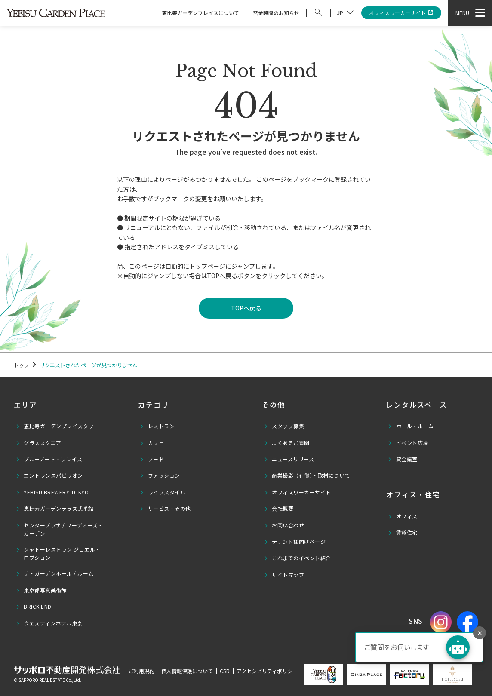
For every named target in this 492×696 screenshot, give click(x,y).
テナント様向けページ (295, 542)
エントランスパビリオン (49, 475)
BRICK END (33, 606)
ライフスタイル (162, 492)
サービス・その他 (165, 508)
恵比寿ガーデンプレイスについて (200, 12)
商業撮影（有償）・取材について (307, 475)
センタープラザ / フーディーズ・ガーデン (59, 529)
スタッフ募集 (284, 426)
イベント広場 (407, 443)
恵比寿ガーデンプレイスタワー (57, 426)
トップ (21, 364)
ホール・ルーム (410, 426)
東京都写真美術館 (41, 590)
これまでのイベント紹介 (297, 558)
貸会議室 (402, 459)
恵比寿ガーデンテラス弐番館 (54, 508)
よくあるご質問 (287, 443)
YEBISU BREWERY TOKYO (52, 492)
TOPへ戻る (246, 308)
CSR (225, 671)
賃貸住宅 (402, 533)
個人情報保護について (187, 671)
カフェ (151, 443)
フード (151, 459)
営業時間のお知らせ (276, 12)
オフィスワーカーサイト (401, 13)
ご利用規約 (141, 671)
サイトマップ (284, 575)
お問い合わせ (284, 525)
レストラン (157, 426)
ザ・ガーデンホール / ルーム (54, 573)
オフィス (402, 516)
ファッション (159, 475)
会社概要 (279, 508)
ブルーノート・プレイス (49, 459)
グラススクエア (38, 443)
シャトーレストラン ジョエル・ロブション (58, 553)
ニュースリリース (289, 459)
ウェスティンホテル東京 (49, 623)
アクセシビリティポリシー (267, 671)
